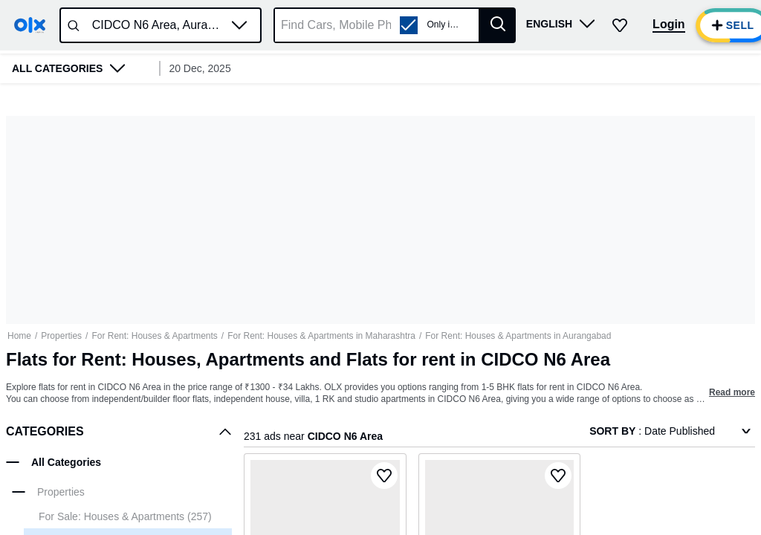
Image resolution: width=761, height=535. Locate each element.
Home (19, 336)
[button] (239, 25)
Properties (61, 336)
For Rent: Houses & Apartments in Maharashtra (321, 336)
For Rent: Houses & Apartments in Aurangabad (518, 336)
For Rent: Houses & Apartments (154, 336)
